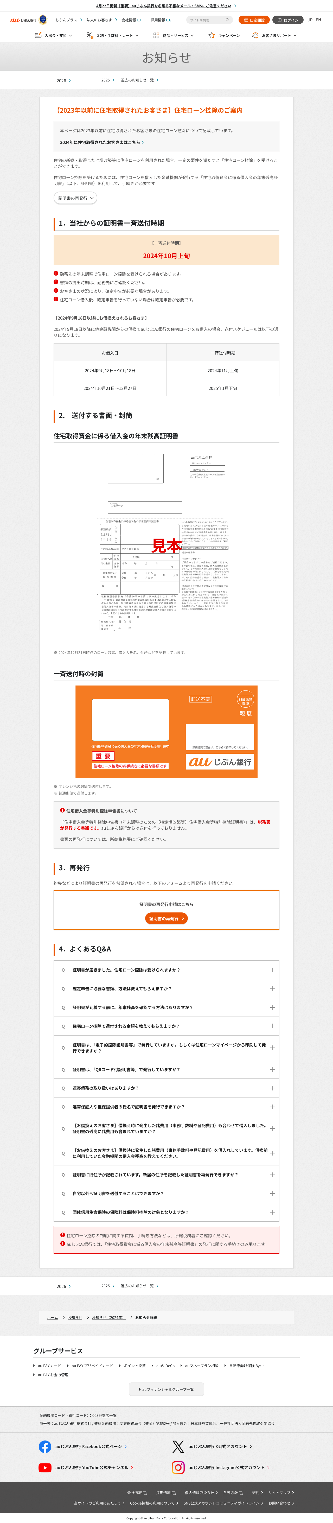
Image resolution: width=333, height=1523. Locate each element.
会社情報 (131, 19)
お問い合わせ (279, 1503)
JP (309, 20)
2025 (105, 80)
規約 (255, 1492)
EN (318, 20)
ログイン (291, 20)
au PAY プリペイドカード (92, 1365)
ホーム (52, 1317)
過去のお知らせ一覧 (137, 80)
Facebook (88, 1446)
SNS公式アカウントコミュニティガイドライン (221, 1503)
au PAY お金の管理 (53, 1374)
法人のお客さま (99, 19)
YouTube (92, 1467)
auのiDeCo (165, 1365)
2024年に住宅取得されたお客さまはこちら (100, 142)
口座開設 (257, 20)
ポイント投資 (135, 1365)
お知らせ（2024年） (109, 1317)
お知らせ (75, 1317)
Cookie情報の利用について (152, 1503)
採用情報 (160, 19)
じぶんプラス (66, 19)
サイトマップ (279, 1492)
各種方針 (233, 1492)
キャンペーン (229, 35)
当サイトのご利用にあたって (97, 1503)
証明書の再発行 (72, 198)
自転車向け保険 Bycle (247, 1365)
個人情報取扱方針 (199, 1492)
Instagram (227, 1467)
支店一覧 (109, 1415)
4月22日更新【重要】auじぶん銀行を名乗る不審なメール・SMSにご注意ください (163, 5)
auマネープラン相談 (202, 1365)
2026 (61, 81)
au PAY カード (49, 1365)
